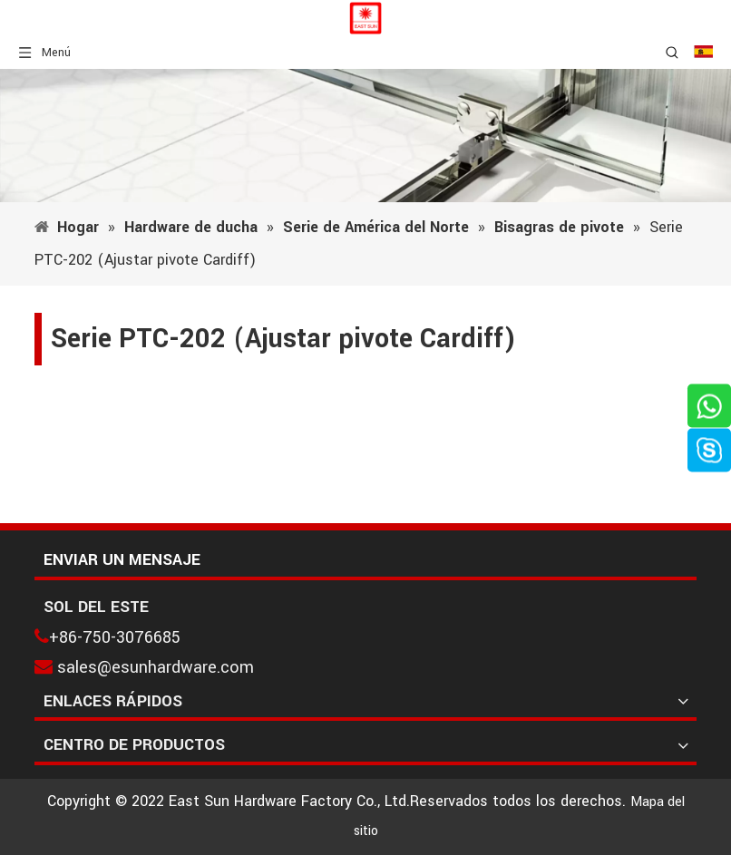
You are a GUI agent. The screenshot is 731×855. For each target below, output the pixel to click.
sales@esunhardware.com (155, 667)
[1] (365, 135)
